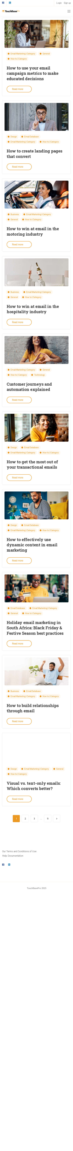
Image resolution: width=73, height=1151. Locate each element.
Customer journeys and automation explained (29, 386)
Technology (39, 375)
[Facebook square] (3, 3)
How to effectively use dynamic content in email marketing (32, 545)
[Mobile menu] (69, 11)
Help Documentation (12, 855)
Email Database (31, 136)
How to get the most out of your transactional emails (32, 464)
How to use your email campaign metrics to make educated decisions (32, 73)
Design (14, 136)
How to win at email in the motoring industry (33, 231)
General (46, 53)
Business (15, 214)
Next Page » (56, 818)
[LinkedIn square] (10, 3)
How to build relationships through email (33, 708)
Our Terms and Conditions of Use (19, 851)
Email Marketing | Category (23, 53)
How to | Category (19, 59)
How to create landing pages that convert (34, 153)
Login (59, 3)
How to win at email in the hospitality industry (33, 309)
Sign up (67, 3)
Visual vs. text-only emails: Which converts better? (34, 785)
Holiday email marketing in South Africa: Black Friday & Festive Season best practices (35, 628)
